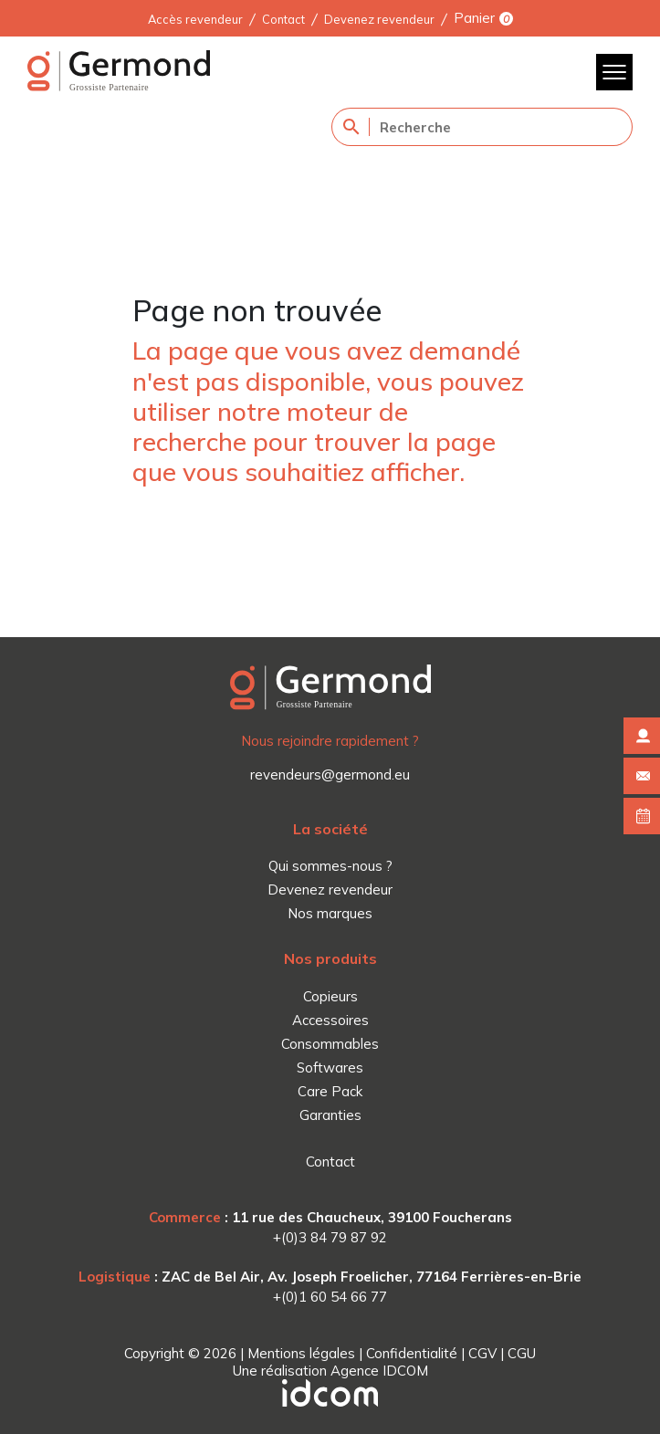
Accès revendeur (195, 18)
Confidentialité (411, 1353)
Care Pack (330, 1091)
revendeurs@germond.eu (330, 774)
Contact (283, 18)
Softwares (330, 1067)
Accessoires (330, 1020)
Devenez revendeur (379, 18)
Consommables (330, 1043)
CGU (522, 1353)
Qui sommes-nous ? (330, 865)
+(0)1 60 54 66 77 (330, 1296)
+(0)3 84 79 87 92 (330, 1237)
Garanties (330, 1115)
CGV (482, 1353)
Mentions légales (301, 1353)
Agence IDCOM (379, 1370)
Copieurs (330, 996)
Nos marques (330, 913)
